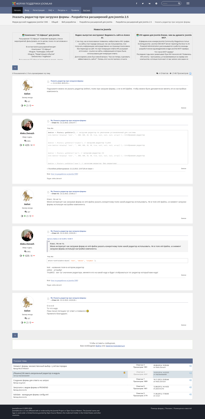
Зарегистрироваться (115, 346)
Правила (75, 10)
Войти (98, 346)
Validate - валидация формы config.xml (30, 394)
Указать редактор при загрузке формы (67, 81)
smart (158, 396)
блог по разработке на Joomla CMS (64, 174)
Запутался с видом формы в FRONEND (30, 387)
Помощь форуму (157, 408)
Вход (27, 10)
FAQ (51, 10)
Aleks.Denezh (27, 133)
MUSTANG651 (23, 368)
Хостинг (86, 10)
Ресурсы (62, 10)
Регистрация (39, 10)
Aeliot (27, 93)
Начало (17, 10)
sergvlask (21, 383)
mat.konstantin (23, 376)
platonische (22, 390)
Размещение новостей (183, 408)
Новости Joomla (102, 29)
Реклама (168, 408)
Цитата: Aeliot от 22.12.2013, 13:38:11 (60, 239)
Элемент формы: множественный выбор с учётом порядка (40, 366)
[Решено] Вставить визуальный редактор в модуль (36, 373)
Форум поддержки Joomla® (32, 3)
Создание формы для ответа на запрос (31, 380)
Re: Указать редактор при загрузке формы (68, 120)
